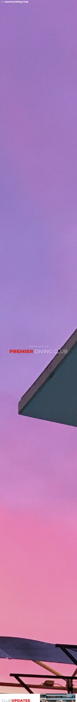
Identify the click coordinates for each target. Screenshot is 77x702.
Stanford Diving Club (16, 2)
